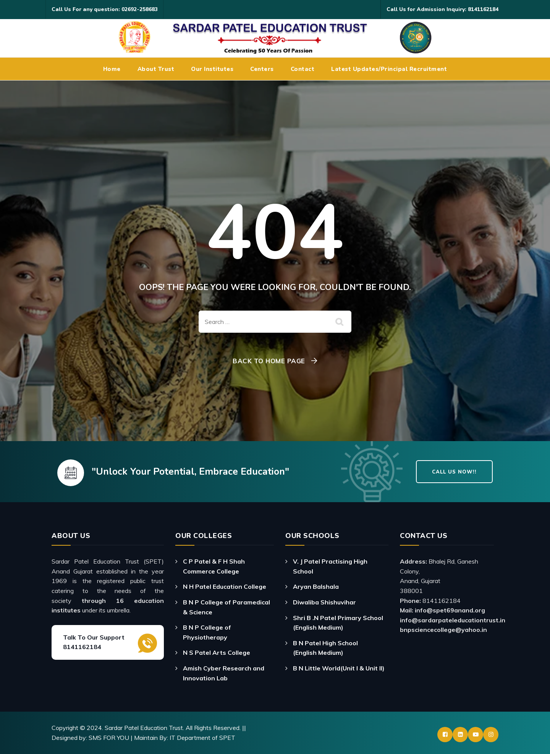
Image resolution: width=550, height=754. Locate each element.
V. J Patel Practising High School (330, 566)
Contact (303, 69)
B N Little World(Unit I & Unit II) (339, 668)
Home (112, 69)
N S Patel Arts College (216, 652)
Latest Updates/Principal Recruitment (389, 69)
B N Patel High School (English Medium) (325, 648)
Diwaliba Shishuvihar (324, 602)
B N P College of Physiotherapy (207, 632)
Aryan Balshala (316, 586)
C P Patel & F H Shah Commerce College (214, 566)
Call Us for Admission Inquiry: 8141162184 (442, 9)
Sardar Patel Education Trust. (144, 727)
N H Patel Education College (224, 586)
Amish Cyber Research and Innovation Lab (223, 673)
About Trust (156, 69)
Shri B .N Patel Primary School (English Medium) (338, 623)
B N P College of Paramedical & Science (226, 607)
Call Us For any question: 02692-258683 (105, 9)
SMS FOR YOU (109, 737)
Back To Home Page (269, 361)
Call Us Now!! (454, 472)
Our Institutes (212, 69)
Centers (262, 69)
